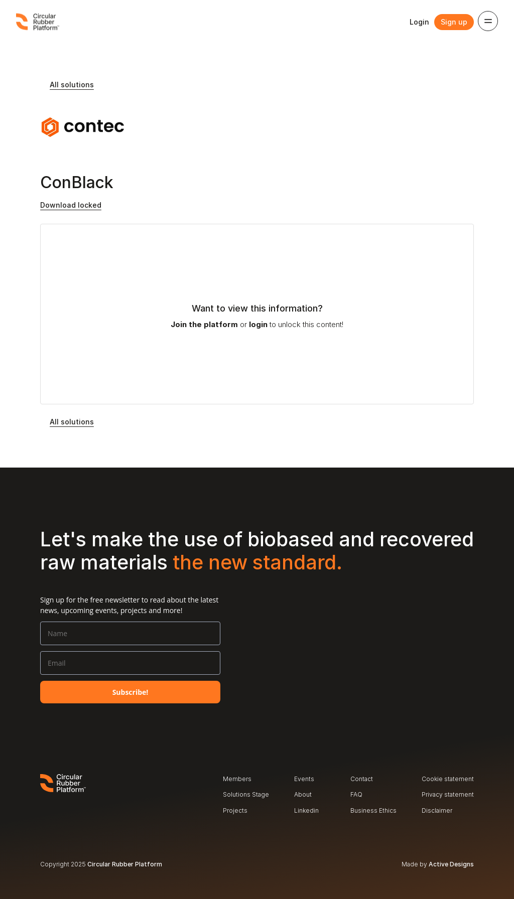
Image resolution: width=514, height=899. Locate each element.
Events (304, 779)
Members (237, 779)
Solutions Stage (246, 794)
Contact (361, 779)
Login (419, 22)
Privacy (432, 794)
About (303, 794)
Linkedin (306, 810)
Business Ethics (373, 810)
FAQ (356, 794)
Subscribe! (130, 692)
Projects (235, 810)
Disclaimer (437, 810)
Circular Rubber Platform (124, 864)
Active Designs (451, 864)
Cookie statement (448, 779)
